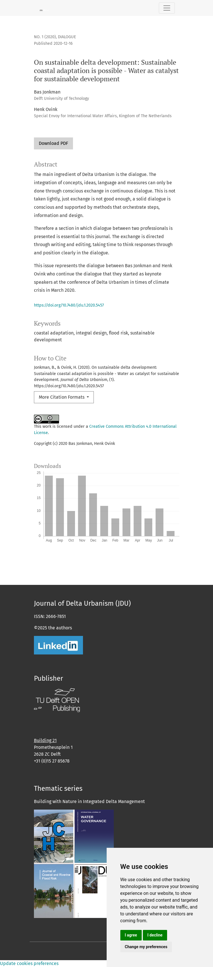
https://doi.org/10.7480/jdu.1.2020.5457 (69, 305)
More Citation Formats (62, 397)
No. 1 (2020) (45, 37)
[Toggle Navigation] (167, 8)
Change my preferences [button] (146, 946)
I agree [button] (131, 935)
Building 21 (45, 740)
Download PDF (53, 143)
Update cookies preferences (29, 963)
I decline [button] (155, 935)
